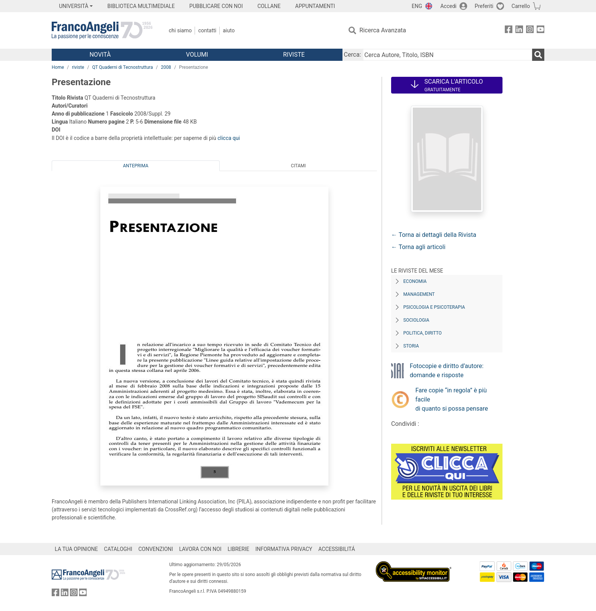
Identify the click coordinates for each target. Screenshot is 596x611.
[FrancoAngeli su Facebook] (508, 30)
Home (58, 67)
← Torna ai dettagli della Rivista (433, 234)
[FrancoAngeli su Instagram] (530, 30)
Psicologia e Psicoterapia (434, 307)
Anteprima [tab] (136, 165)
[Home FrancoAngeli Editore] (102, 30)
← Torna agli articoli (418, 247)
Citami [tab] (298, 165)
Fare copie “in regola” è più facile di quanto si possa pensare (451, 399)
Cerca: (352, 54)
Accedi (448, 6)
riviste (78, 67)
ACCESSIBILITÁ (337, 549)
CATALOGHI (118, 549)
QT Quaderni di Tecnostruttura (122, 67)
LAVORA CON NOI (200, 549)
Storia (411, 346)
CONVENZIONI (155, 549)
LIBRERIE (238, 549)
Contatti (207, 30)
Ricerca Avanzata (383, 30)
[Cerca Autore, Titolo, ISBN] (447, 55)
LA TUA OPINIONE (76, 549)
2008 (166, 67)
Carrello (521, 6)
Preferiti (484, 6)
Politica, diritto (422, 333)
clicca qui (228, 138)
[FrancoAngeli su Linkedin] (519, 30)
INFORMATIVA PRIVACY (283, 549)
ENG (417, 6)
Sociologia (416, 320)
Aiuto (229, 30)
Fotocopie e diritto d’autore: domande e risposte (446, 370)
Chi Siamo (180, 30)
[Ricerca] (538, 55)
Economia (414, 281)
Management (419, 294)
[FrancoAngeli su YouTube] (540, 30)
